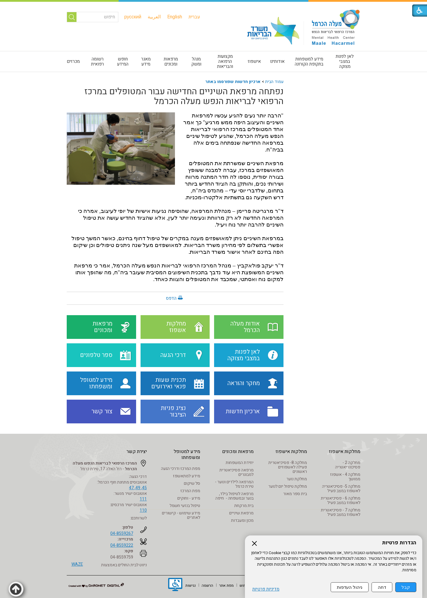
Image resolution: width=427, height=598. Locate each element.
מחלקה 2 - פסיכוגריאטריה (347, 465)
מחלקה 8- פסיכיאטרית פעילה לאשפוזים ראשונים (287, 467)
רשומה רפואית (97, 61)
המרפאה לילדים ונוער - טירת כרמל (234, 484)
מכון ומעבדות (242, 520)
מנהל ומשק (196, 61)
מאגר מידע (146, 61)
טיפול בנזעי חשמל (185, 506)
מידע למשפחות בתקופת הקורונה (309, 61)
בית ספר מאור (295, 494)
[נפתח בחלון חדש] (175, 585)
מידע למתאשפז (186, 476)
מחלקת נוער (296, 479)
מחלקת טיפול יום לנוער (287, 486)
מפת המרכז (190, 491)
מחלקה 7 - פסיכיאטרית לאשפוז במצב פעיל (340, 512)
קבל (405, 587)
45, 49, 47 (138, 488)
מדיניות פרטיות (265, 589)
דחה (382, 587)
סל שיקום (192, 483)
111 (143, 499)
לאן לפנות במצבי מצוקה (345, 61)
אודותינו (277, 61)
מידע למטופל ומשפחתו (187, 454)
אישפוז (254, 61)
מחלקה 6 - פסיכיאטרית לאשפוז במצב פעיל (340, 500)
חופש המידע (122, 61)
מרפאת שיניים (241, 513)
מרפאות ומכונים (171, 61)
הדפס (171, 298)
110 (143, 510)
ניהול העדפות (349, 587)
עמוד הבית (274, 82)
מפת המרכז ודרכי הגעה (180, 468)
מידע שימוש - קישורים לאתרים (181, 515)
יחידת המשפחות (240, 463)
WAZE (77, 564)
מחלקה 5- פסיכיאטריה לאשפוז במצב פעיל (341, 488)
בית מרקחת (244, 506)
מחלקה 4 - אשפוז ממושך (345, 476)
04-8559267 (121, 533)
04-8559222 (121, 545)
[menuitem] (194, 17)
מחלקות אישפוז (344, 451)
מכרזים (73, 61)
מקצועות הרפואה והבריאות (225, 61)
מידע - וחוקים (188, 498)
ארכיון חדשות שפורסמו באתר (233, 82)
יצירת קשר (137, 451)
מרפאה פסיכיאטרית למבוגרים (236, 472)
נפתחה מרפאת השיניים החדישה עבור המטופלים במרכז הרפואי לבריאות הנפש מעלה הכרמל (184, 96)
